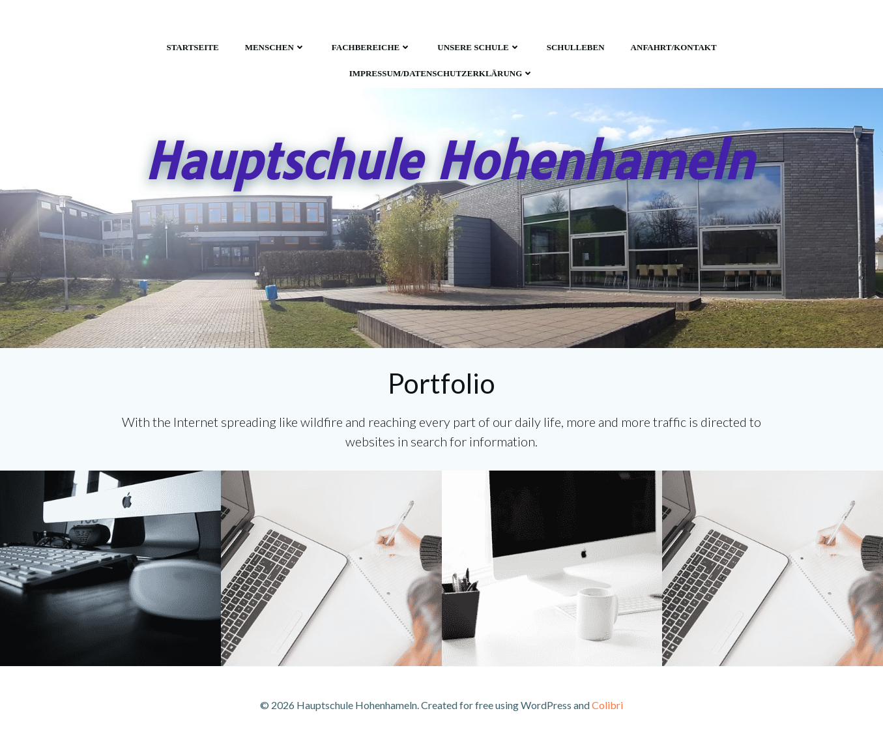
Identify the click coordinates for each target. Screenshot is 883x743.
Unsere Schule (478, 47)
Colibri (607, 705)
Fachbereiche (372, 47)
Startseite (192, 47)
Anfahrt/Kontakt (674, 47)
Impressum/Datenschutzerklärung (441, 73)
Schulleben (576, 47)
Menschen (275, 47)
